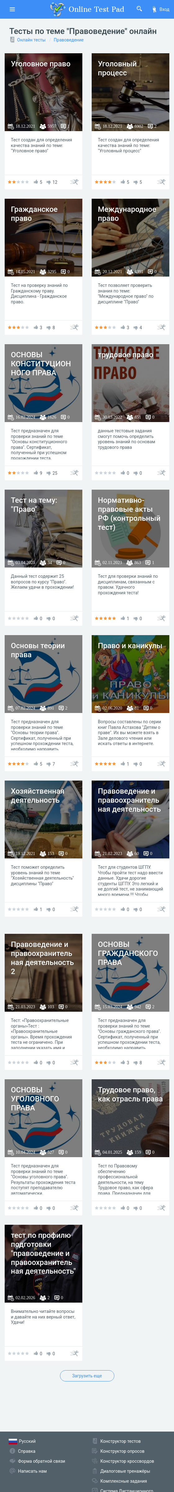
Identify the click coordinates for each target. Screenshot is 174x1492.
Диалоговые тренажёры (125, 1471)
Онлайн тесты (31, 39)
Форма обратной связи (41, 1461)
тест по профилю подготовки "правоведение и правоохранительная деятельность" (43, 1253)
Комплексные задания (123, 1481)
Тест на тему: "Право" (34, 505)
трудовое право (125, 354)
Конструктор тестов (120, 1441)
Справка (26, 1451)
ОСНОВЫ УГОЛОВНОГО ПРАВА (35, 1099)
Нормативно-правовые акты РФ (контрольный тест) (129, 513)
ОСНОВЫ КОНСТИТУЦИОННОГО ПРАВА (41, 363)
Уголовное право (41, 63)
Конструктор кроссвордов (127, 1461)
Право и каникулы (130, 645)
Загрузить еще (87, 1375)
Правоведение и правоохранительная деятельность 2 (42, 958)
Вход (160, 9)
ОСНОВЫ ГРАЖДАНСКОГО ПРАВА (128, 953)
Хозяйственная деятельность (37, 796)
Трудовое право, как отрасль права (130, 1094)
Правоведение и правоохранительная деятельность (129, 800)
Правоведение (69, 39)
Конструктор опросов (122, 1451)
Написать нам (32, 1471)
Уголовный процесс (117, 68)
